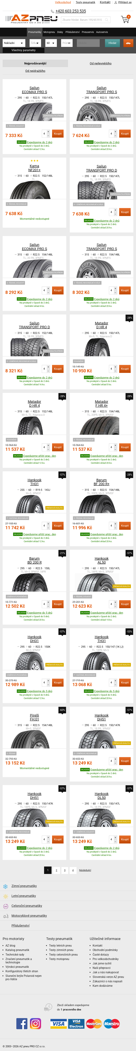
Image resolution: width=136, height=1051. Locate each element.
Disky (58, 32)
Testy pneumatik (85, 2)
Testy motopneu (59, 958)
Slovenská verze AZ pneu (108, 976)
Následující (86, 870)
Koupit (58, 133)
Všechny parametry (24, 50)
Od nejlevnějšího (100, 63)
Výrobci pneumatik (17, 966)
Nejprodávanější (35, 63)
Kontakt (104, 2)
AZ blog (10, 945)
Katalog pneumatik (17, 949)
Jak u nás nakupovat (106, 972)
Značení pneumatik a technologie (18, 960)
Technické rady (14, 954)
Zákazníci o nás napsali (107, 980)
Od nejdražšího (35, 71)
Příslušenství (74, 32)
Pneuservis (93, 32)
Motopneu (43, 32)
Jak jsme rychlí (102, 963)
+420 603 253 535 (70, 10)
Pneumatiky (25, 32)
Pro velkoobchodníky (106, 958)
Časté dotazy (101, 954)
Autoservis (111, 32)
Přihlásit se (122, 2)
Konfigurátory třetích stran (21, 971)
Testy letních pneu (60, 945)
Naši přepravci (101, 967)
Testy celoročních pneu (63, 954)
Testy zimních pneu (61, 949)
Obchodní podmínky (105, 949)
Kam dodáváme (102, 985)
